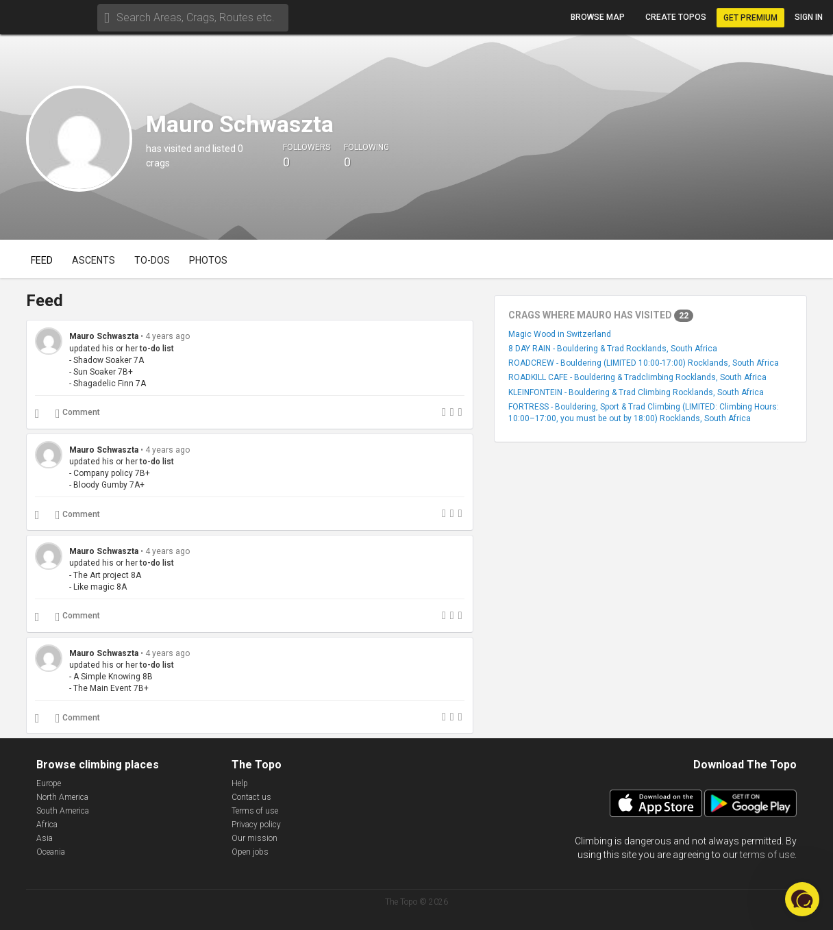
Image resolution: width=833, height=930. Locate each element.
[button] (802, 899)
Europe (48, 783)
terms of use (767, 854)
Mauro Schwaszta (103, 336)
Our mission (254, 838)
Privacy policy (256, 824)
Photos (208, 260)
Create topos (675, 17)
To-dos (152, 260)
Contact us (251, 797)
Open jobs (250, 852)
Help (240, 783)
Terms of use (255, 811)
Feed (42, 260)
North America (62, 797)
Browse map (598, 17)
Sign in (809, 17)
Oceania (50, 852)
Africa (47, 824)
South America (62, 811)
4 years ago (167, 336)
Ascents (93, 260)
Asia (44, 838)
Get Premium (750, 18)
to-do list (157, 348)
